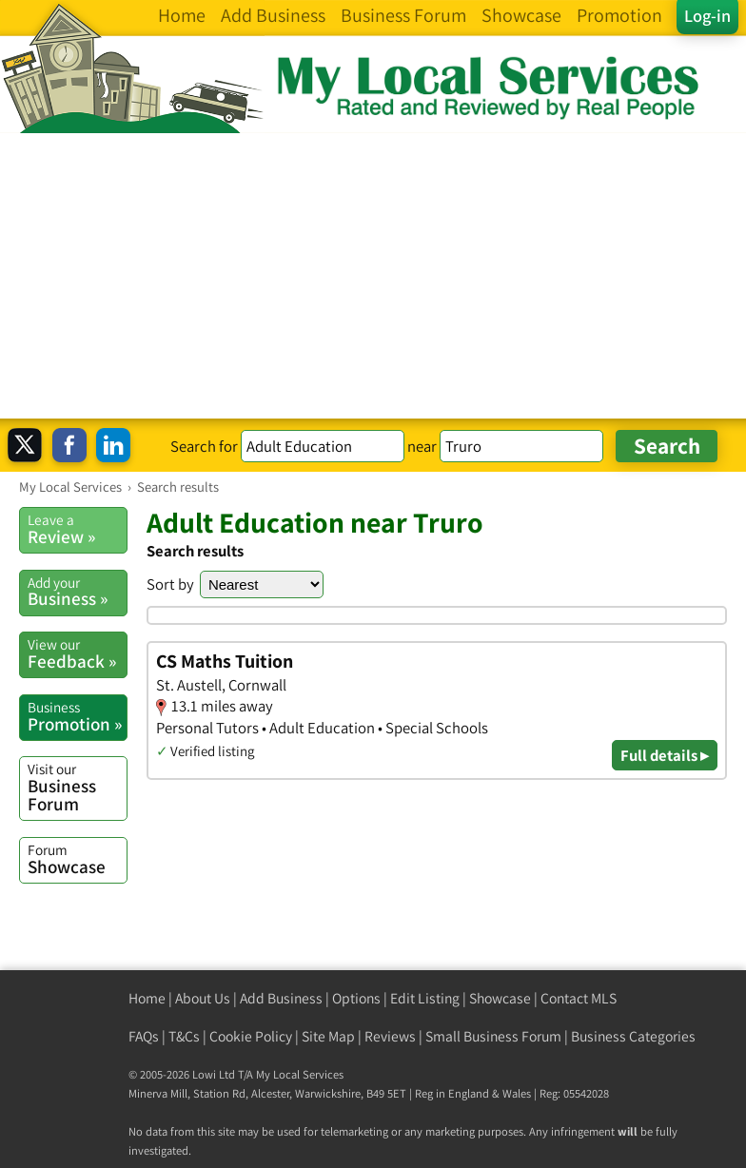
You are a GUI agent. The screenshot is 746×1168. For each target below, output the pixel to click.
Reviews (390, 1036)
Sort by (170, 584)
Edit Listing (425, 998)
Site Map (328, 1036)
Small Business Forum (493, 1036)
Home (147, 998)
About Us (202, 998)
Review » (77, 529)
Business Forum (77, 787)
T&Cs (184, 1036)
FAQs (143, 1036)
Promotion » (77, 716)
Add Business (281, 998)
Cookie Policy (250, 1036)
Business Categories (633, 1036)
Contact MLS (578, 998)
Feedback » (77, 653)
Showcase (77, 859)
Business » (77, 592)
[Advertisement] (373, 276)
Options (356, 998)
